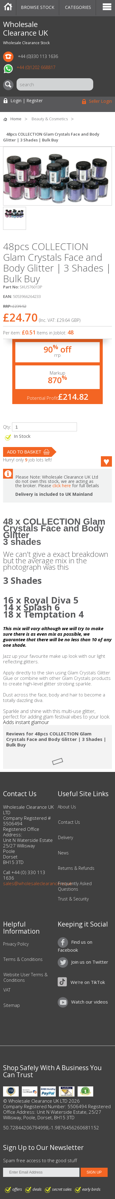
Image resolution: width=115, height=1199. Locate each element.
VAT (6, 990)
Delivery (65, 837)
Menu (107, 7)
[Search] (10, 85)
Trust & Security (73, 899)
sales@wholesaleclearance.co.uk (37, 883)
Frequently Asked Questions (75, 886)
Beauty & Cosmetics (50, 118)
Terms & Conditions (23, 959)
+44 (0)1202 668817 (36, 67)
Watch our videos (89, 1002)
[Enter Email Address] (41, 1172)
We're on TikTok (88, 982)
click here (61, 485)
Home (8, 7)
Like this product (103, 461)
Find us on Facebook (75, 946)
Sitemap (11, 1005)
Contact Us (69, 822)
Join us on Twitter (89, 962)
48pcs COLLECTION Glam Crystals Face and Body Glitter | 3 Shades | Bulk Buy (51, 137)
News (63, 853)
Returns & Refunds (76, 868)
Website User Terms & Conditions (25, 977)
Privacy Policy (16, 944)
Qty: (7, 427)
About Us (67, 807)
